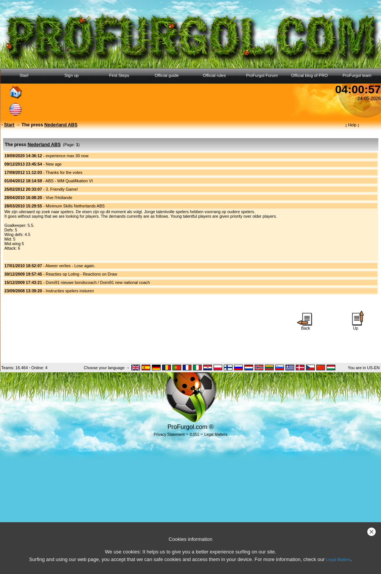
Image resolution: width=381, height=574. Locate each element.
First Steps (119, 75)
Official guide (167, 75)
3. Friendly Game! (62, 189)
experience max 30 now (67, 155)
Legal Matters (338, 559)
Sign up (71, 75)
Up (355, 326)
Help (352, 125)
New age (54, 164)
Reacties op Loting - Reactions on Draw (81, 274)
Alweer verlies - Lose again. (70, 265)
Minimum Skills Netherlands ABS (75, 206)
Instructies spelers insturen (70, 291)
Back (305, 326)
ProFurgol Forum (261, 75)
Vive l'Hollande (59, 197)
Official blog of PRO (309, 75)
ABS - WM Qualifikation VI (68, 181)
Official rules (214, 75)
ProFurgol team (357, 75)
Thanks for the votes (64, 172)
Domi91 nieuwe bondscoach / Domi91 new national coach (98, 282)
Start (23, 75)
